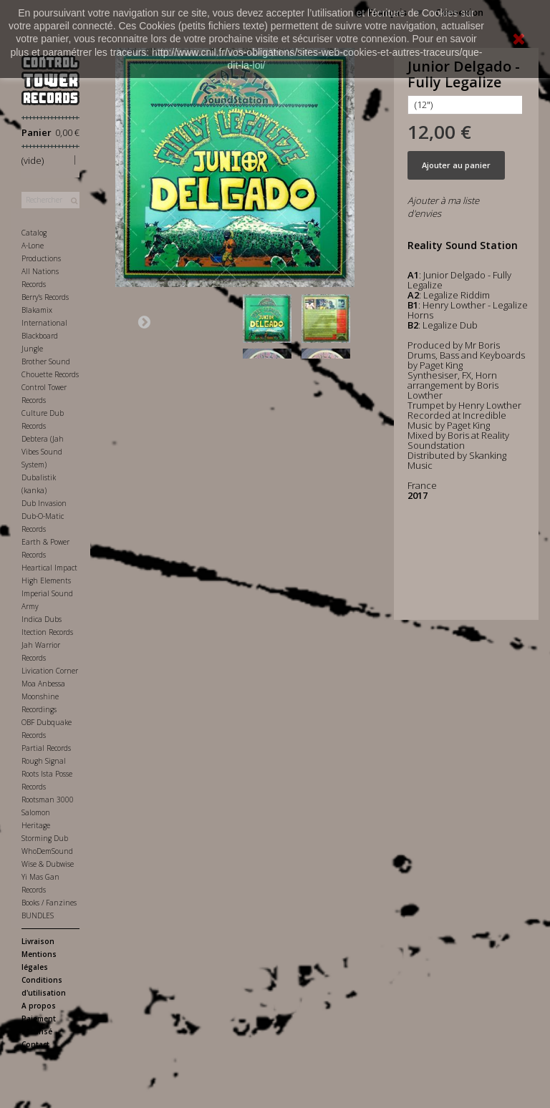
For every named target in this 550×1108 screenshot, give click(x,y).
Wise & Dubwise (47, 864)
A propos (38, 1006)
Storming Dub (44, 838)
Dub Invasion (44, 503)
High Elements (46, 580)
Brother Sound (45, 361)
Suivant (144, 321)
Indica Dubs (41, 619)
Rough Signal (43, 761)
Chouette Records (50, 374)
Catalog (34, 233)
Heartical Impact (49, 568)
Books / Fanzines (49, 903)
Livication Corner (49, 671)
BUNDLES (37, 915)
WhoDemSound (47, 851)
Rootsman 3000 (47, 799)
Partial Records (46, 748)
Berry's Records (45, 297)
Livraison (37, 941)
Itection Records (47, 632)
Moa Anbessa (43, 684)
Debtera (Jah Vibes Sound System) (42, 452)
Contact (35, 1044)
